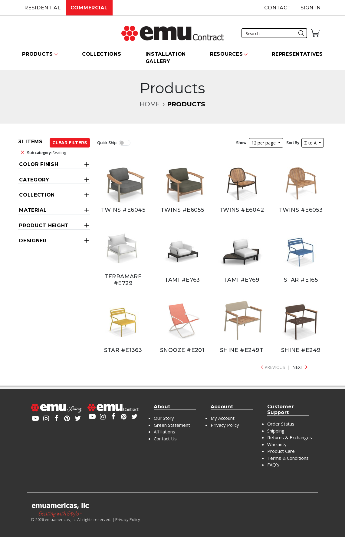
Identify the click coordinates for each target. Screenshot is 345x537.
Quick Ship (107, 142)
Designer (33, 241)
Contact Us (165, 439)
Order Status (280, 424)
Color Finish (38, 164)
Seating (46, 152)
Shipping (275, 431)
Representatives (297, 54)
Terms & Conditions (288, 458)
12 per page (264, 143)
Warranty (277, 444)
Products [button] (37, 54)
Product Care (281, 451)
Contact (277, 8)
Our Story (164, 418)
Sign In (311, 8)
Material (33, 210)
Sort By (292, 142)
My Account (223, 418)
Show (241, 142)
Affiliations (164, 432)
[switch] (124, 143)
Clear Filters (69, 142)
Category (34, 180)
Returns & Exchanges (289, 437)
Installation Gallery (166, 57)
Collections (101, 54)
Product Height (44, 225)
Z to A (311, 143)
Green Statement (172, 425)
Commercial (89, 8)
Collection (37, 195)
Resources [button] (226, 54)
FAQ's (273, 465)
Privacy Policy (225, 425)
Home (150, 104)
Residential (42, 8)
